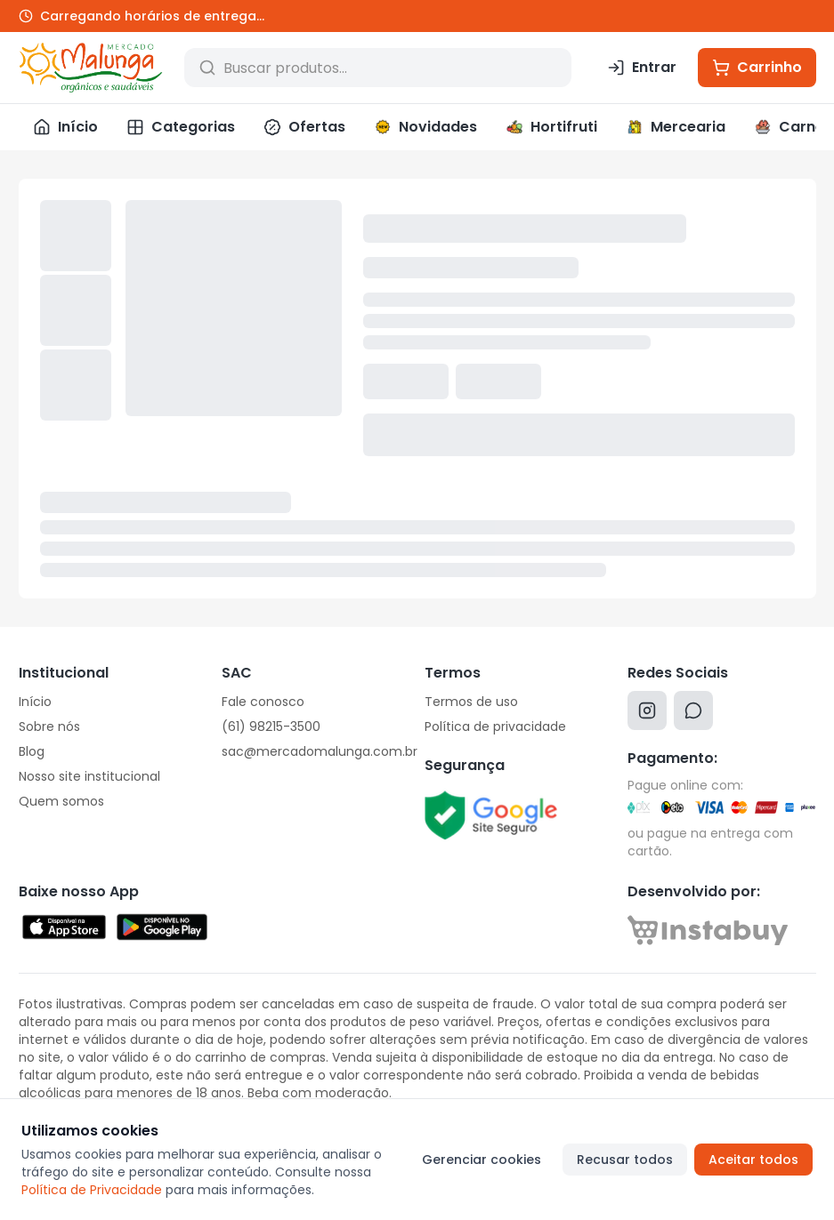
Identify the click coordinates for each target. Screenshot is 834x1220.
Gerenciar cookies (481, 1159)
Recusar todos (625, 1159)
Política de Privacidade (91, 1190)
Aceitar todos (753, 1159)
